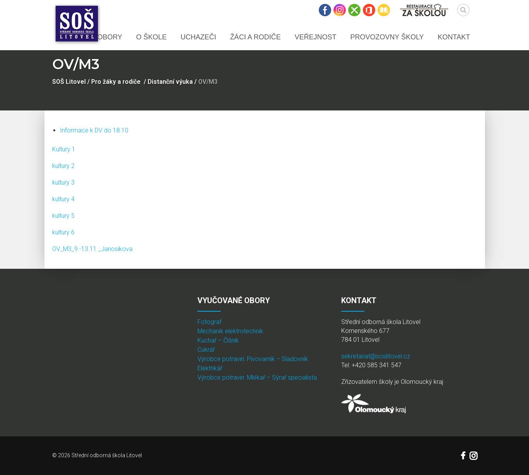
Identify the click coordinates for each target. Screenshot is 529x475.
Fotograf (209, 322)
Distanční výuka (170, 81)
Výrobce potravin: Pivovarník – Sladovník (252, 359)
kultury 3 (63, 182)
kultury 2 (63, 166)
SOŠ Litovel (69, 81)
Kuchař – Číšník (218, 340)
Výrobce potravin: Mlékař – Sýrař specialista (257, 377)
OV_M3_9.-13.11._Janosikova (92, 249)
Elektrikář (209, 368)
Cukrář (206, 349)
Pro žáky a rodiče (116, 81)
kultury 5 (63, 215)
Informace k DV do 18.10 (94, 130)
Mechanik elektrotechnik (230, 331)
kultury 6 (63, 232)
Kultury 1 (63, 149)
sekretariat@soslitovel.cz (375, 356)
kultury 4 (63, 199)
